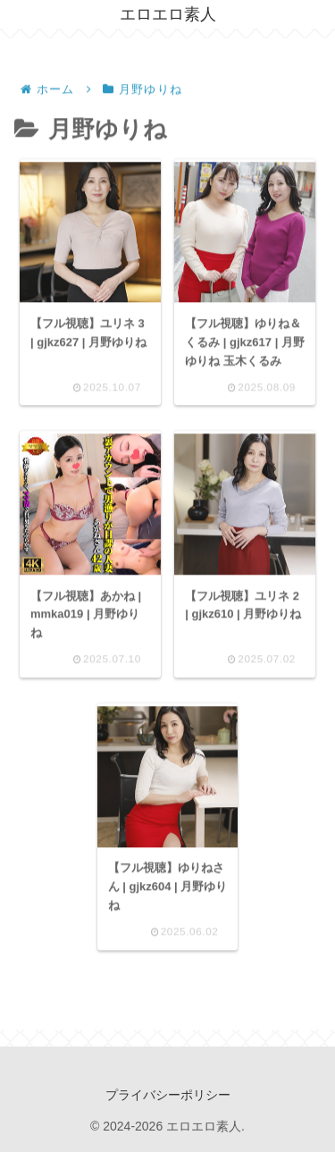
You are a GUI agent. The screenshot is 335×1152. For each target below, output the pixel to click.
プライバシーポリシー (167, 1095)
